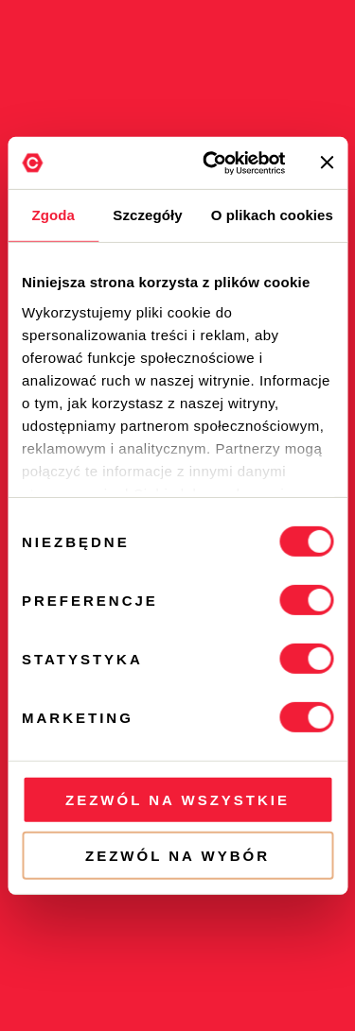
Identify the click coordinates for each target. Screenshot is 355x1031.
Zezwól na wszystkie (177, 800)
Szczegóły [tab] (147, 215)
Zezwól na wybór (177, 856)
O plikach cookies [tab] (272, 215)
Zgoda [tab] (53, 215)
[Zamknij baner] (326, 162)
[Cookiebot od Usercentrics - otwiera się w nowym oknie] (211, 162)
